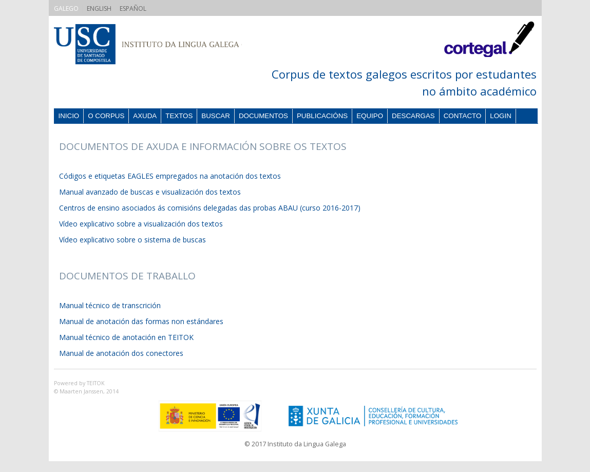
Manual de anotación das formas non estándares (141, 321)
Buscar (215, 116)
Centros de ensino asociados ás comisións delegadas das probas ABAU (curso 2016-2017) (209, 208)
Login (500, 116)
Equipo (369, 116)
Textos (179, 116)
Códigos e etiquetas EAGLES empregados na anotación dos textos (170, 176)
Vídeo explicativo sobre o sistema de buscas (132, 239)
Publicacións (322, 116)
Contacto (463, 116)
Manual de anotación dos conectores (121, 353)
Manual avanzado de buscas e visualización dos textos (150, 192)
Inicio (69, 116)
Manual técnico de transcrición (110, 305)
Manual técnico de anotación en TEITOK (126, 337)
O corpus (106, 116)
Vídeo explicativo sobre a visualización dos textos (141, 224)
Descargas (413, 116)
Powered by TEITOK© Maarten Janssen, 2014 (86, 387)
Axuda (145, 116)
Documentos (263, 116)
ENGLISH (99, 8)
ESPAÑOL (133, 8)
